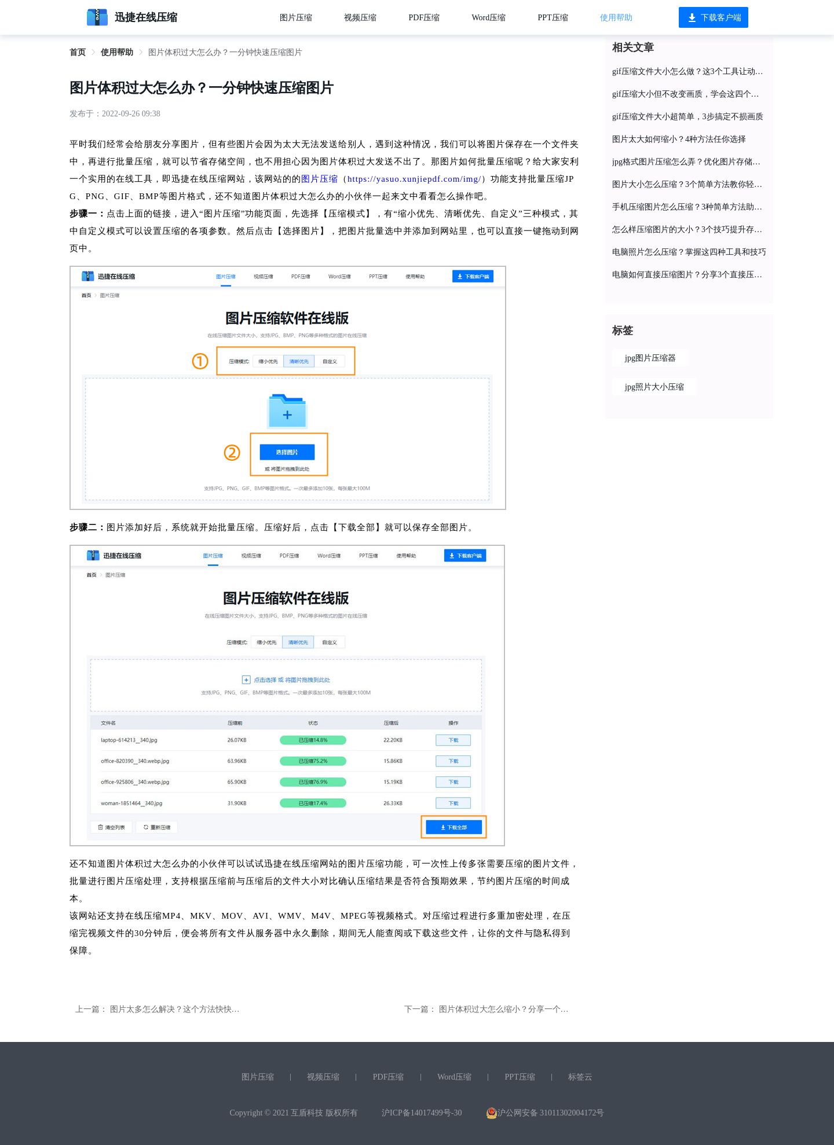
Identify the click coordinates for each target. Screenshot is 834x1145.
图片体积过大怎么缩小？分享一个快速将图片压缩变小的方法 (548, 1009)
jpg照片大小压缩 (654, 387)
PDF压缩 (424, 17)
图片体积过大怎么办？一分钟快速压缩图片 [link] (225, 52)
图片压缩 (296, 17)
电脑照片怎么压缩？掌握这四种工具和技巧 (689, 252)
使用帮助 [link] (117, 52)
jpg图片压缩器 (650, 358)
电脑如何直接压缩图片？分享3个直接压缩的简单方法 (689, 274)
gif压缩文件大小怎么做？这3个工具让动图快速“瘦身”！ (689, 71)
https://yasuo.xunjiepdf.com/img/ (414, 179)
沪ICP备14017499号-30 (422, 1113)
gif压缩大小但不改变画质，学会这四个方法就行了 (689, 94)
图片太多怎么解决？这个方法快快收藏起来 (187, 1009)
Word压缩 (489, 17)
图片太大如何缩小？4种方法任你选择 (679, 139)
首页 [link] (78, 52)
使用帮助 (616, 17)
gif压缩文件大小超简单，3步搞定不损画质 (687, 116)
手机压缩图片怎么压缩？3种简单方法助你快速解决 (689, 207)
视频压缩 (360, 17)
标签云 (580, 1077)
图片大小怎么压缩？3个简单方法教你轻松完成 (689, 184)
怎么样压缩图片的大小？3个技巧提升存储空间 (689, 229)
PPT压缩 (553, 17)
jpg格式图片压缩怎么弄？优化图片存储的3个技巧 (689, 161)
